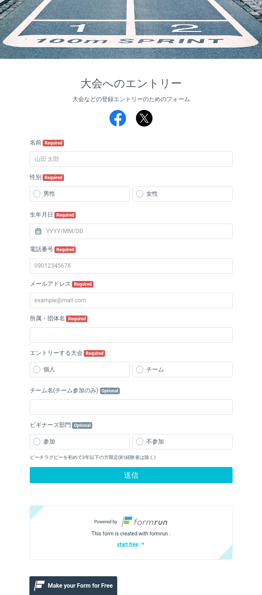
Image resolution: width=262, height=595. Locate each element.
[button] (131, 532)
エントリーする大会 (67, 353)
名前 (47, 142)
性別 (47, 177)
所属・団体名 (59, 318)
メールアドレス (62, 284)
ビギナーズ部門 (61, 425)
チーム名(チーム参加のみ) (75, 390)
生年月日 (53, 214)
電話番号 (53, 249)
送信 (131, 475)
